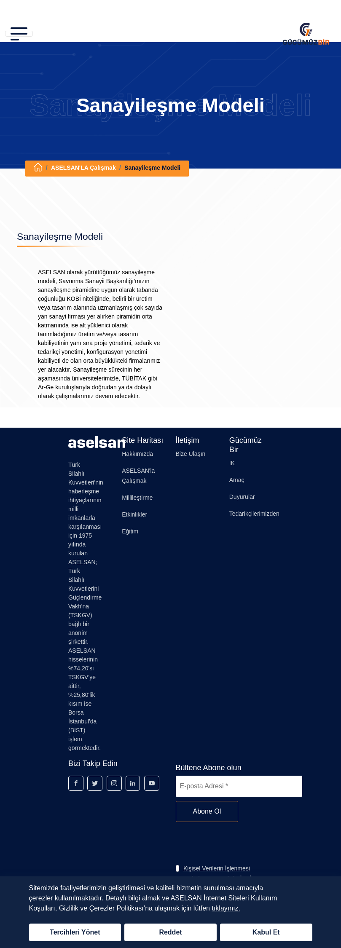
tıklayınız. (226, 908)
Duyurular (242, 496)
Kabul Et (266, 932)
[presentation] (240, 842)
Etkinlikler (134, 514)
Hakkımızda (137, 453)
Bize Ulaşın (191, 453)
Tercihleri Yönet (75, 932)
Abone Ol (207, 811)
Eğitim (130, 531)
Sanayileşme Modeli (152, 167)
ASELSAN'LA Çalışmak (83, 167)
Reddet (170, 932)
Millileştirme (137, 497)
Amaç (236, 480)
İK (232, 463)
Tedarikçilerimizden (254, 513)
